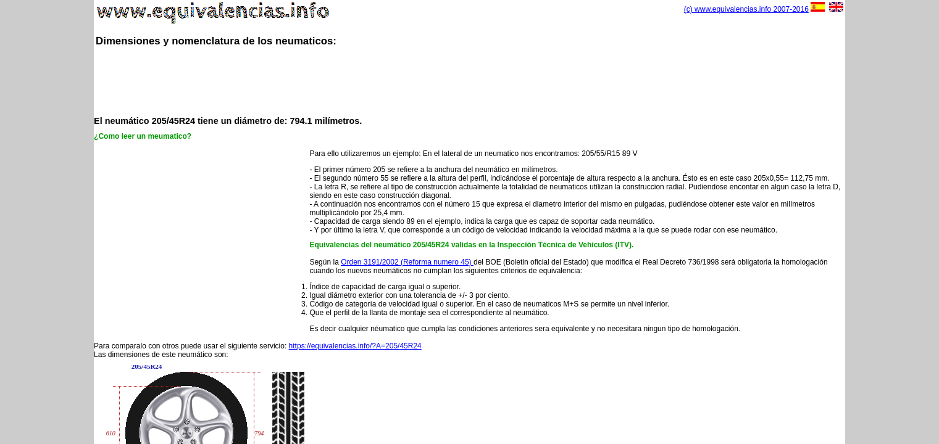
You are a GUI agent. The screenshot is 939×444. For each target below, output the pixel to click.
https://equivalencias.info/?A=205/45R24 (355, 346)
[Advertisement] (469, 80)
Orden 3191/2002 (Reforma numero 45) (407, 262)
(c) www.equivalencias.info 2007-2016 (746, 9)
